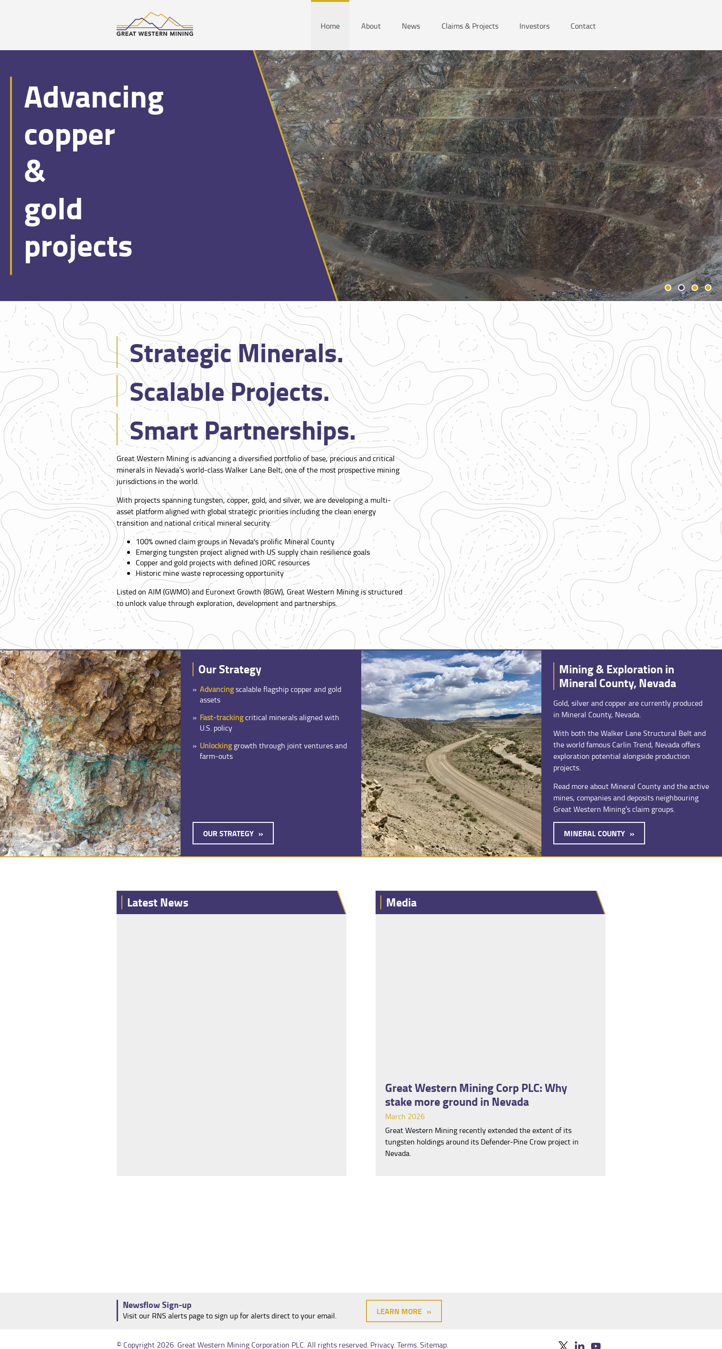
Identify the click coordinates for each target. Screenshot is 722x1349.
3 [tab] (694, 287)
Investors (534, 26)
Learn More (399, 1311)
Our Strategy (228, 833)
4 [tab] (708, 287)
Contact (583, 26)
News (411, 26)
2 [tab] (681, 287)
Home (330, 26)
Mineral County (594, 833)
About (371, 26)
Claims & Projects (470, 26)
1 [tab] (668, 287)
